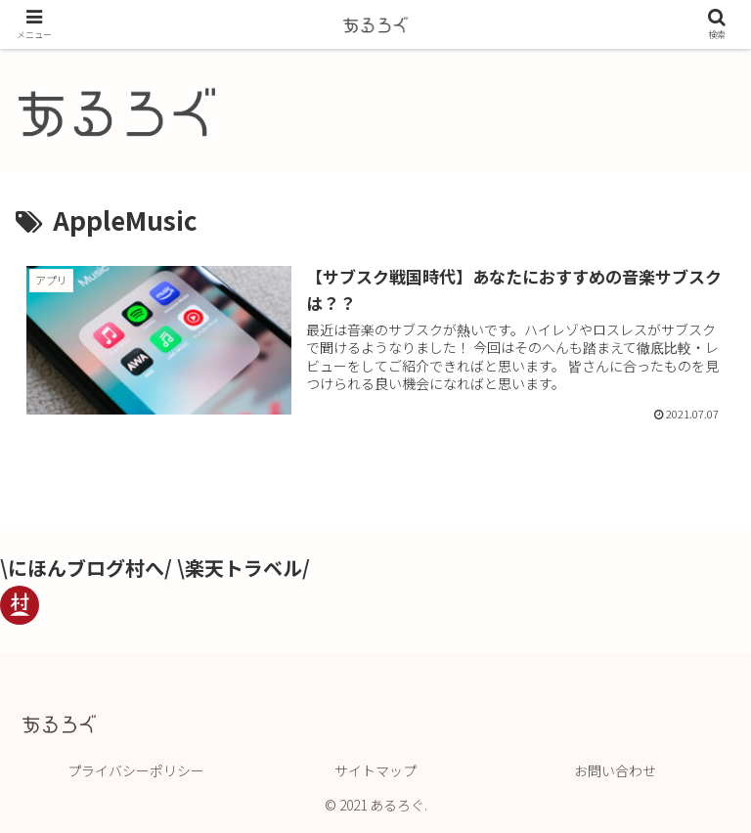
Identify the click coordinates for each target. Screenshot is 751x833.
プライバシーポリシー (135, 770)
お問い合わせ (615, 770)
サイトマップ (375, 770)
